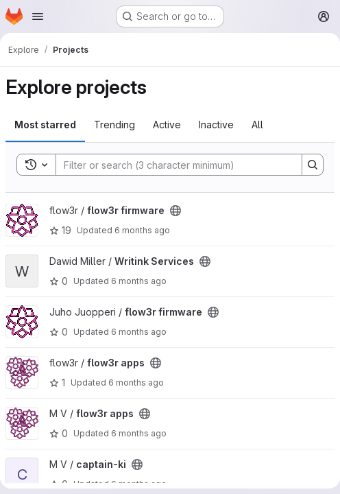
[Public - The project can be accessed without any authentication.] (175, 210)
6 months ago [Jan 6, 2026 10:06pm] (139, 433)
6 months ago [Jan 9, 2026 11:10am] (142, 230)
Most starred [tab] (45, 124)
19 (60, 230)
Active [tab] (167, 124)
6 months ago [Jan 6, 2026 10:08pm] (136, 382)
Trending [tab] (114, 124)
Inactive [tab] (216, 124)
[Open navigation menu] (38, 16)
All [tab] (257, 124)
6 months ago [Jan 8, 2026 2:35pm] (139, 281)
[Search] (172, 164)
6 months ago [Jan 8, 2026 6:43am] (139, 332)
